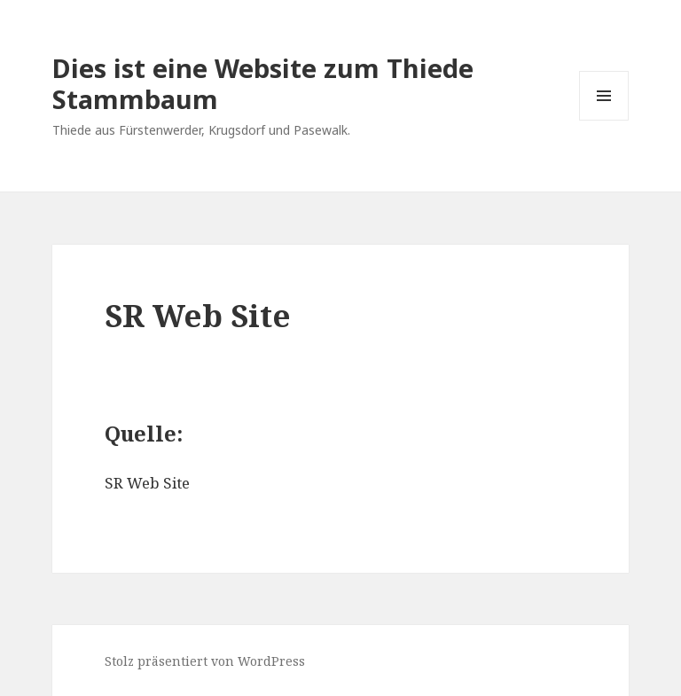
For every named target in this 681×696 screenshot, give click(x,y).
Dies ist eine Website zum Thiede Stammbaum (263, 83)
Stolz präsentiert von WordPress (205, 661)
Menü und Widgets (604, 120)
